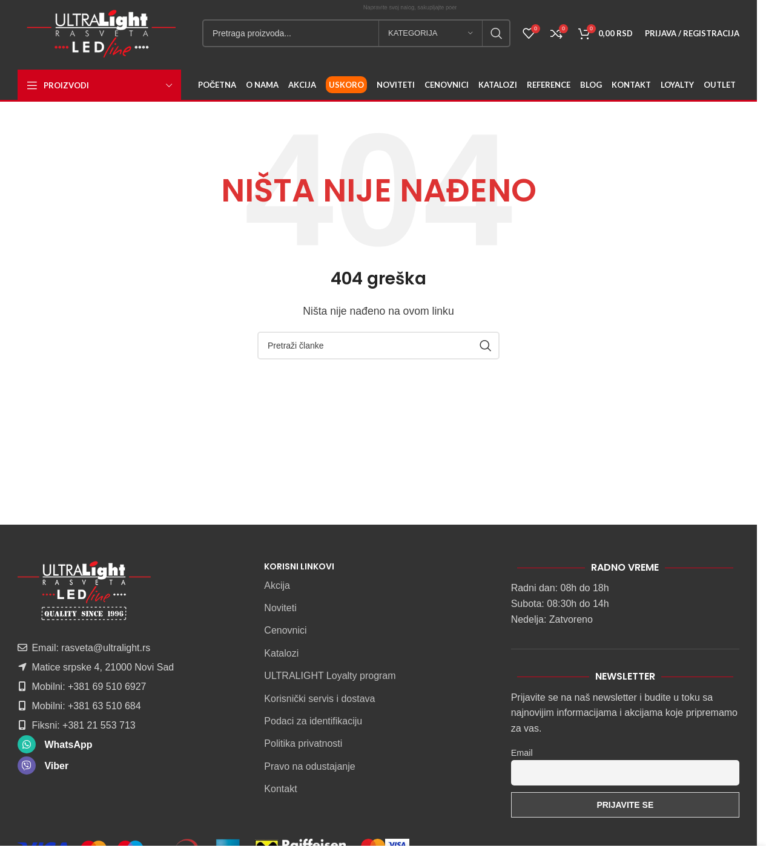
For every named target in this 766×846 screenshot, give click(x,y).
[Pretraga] (356, 33)
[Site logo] (101, 32)
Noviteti (280, 608)
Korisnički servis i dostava (319, 699)
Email (522, 753)
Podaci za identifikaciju (313, 721)
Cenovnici (285, 630)
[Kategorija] (430, 33)
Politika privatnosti (303, 743)
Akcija (277, 585)
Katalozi (281, 653)
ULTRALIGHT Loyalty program (329, 676)
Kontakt (280, 789)
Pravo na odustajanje (309, 766)
